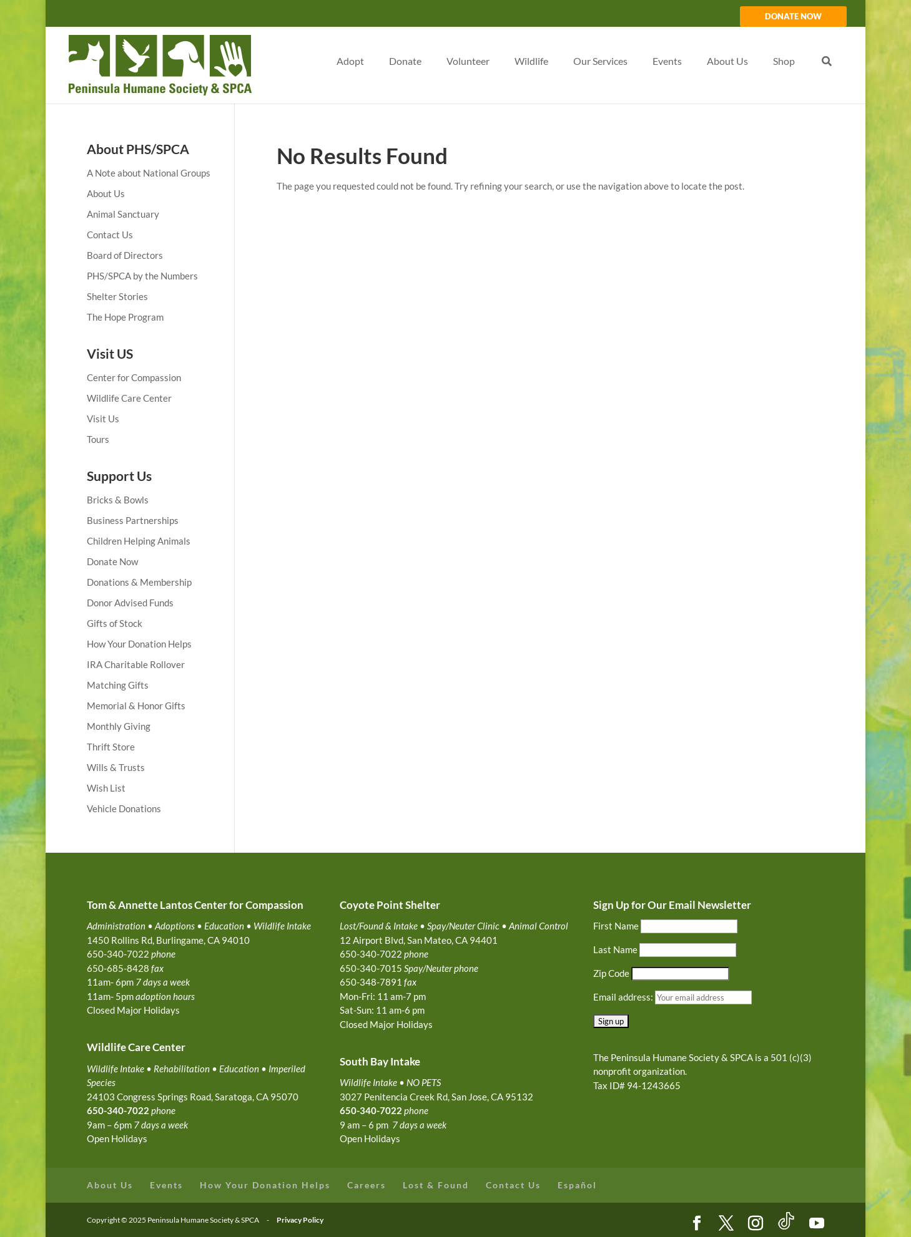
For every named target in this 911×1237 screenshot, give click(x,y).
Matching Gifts (118, 685)
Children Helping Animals (138, 540)
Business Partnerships (133, 520)
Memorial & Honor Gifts (136, 705)
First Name (616, 925)
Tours (98, 439)
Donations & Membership (139, 582)
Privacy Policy (300, 1220)
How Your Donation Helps (139, 643)
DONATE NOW (793, 16)
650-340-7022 (371, 1110)
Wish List (106, 787)
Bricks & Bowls (118, 499)
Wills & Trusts (116, 767)
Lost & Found (436, 1185)
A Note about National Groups (148, 172)
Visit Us (103, 418)
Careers (366, 1185)
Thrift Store (111, 746)
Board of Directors (125, 255)
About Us (106, 193)
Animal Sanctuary (123, 214)
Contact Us (110, 234)
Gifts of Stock (114, 623)
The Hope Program (125, 317)
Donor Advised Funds (130, 602)
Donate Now (112, 561)
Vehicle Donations (124, 808)
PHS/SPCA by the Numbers (142, 275)
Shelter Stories (117, 296)
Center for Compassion (134, 377)
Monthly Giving (118, 726)
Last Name (615, 949)
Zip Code (611, 973)
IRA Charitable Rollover (136, 664)
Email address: (624, 996)
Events (166, 1185)
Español (577, 1185)
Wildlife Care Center (129, 398)
